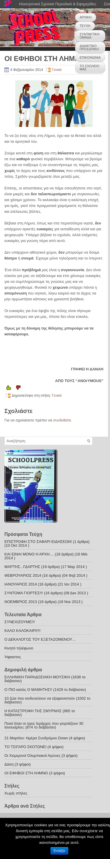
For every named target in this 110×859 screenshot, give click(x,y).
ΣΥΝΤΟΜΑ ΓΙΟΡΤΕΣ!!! (23, 593)
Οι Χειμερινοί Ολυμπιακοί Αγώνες (32, 755)
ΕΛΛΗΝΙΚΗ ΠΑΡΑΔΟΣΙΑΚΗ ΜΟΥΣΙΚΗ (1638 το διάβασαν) (45, 679)
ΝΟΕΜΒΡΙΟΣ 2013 (20, 602)
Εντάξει (59, 851)
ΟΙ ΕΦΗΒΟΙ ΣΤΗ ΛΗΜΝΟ (26, 773)
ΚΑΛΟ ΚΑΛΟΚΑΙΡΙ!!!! (22, 630)
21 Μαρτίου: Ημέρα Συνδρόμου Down (36, 738)
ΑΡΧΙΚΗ (86, 17)
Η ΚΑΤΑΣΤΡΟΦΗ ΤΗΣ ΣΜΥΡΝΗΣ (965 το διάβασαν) (39, 713)
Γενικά (57, 70)
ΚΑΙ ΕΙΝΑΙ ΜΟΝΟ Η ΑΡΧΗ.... (29, 554)
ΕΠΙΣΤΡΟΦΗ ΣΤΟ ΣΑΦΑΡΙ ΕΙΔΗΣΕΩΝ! (38, 541)
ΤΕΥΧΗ (85, 25)
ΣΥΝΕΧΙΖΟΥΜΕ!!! (19, 622)
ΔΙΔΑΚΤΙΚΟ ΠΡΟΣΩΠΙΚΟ (89, 47)
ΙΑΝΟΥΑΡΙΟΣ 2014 (20, 584)
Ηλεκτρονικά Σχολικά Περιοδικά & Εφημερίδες (57, 4)
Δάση (8, 764)
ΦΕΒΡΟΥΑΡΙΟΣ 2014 (22, 575)
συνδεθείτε (62, 420)
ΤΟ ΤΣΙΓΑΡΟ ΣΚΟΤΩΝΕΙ (25, 747)
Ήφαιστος (12, 657)
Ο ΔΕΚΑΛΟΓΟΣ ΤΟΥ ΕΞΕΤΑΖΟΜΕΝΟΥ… (40, 639)
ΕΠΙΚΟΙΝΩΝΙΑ (90, 57)
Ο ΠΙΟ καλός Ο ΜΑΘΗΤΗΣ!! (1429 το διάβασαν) (45, 689)
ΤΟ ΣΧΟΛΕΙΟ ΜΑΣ (89, 67)
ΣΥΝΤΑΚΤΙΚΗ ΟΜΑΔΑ (90, 35)
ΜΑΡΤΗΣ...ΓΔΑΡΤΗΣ (22, 566)
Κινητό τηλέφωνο (18, 648)
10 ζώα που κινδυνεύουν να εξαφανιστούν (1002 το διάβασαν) (47, 700)
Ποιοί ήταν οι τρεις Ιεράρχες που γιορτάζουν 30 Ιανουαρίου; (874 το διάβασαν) (43, 725)
